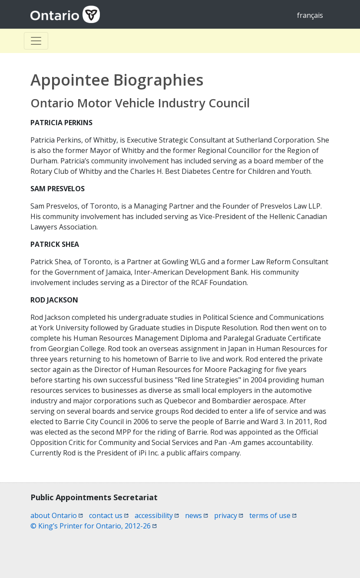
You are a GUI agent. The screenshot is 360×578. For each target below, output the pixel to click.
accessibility (157, 515)
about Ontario (56, 515)
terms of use (273, 515)
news (196, 515)
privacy (228, 515)
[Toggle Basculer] (36, 41)
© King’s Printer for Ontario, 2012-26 (93, 526)
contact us (109, 515)
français (310, 15)
